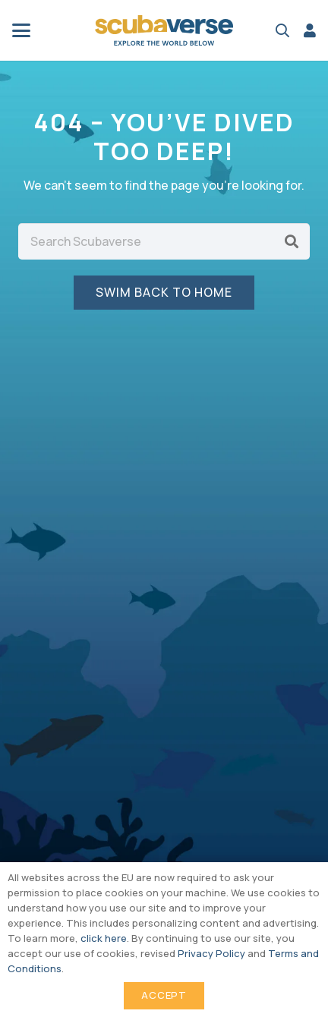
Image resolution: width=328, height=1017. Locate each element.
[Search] (291, 241)
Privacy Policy (211, 953)
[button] (21, 30)
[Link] (310, 30)
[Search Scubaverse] (164, 241)
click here (103, 938)
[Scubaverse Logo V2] (164, 30)
